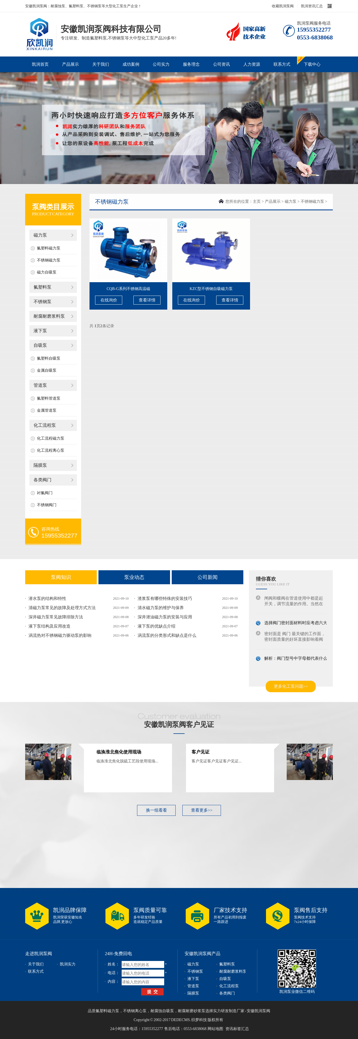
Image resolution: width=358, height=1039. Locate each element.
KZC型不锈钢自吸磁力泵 (211, 289)
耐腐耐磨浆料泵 (49, 316)
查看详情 (147, 300)
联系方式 (282, 64)
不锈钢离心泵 (135, 1011)
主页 (257, 201)
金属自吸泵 (46, 370)
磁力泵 (40, 235)
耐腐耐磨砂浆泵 (191, 1011)
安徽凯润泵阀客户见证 (179, 724)
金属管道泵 (46, 410)
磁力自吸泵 (46, 272)
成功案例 (131, 64)
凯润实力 (68, 964)
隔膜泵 (40, 465)
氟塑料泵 (42, 287)
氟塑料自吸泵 (48, 358)
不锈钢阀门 (46, 505)
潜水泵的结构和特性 (47, 598)
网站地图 (215, 1029)
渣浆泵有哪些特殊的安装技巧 (165, 598)
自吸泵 (40, 345)
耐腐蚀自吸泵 (162, 1011)
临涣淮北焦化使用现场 (118, 752)
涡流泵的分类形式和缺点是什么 (167, 635)
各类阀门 (42, 479)
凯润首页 (40, 64)
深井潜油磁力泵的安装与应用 (165, 617)
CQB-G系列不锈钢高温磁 (128, 289)
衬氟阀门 (45, 493)
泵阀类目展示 (53, 207)
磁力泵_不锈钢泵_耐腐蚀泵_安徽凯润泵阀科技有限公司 (39, 26)
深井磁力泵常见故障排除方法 (56, 617)
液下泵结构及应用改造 (49, 626)
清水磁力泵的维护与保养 (161, 608)
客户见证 (200, 752)
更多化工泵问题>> (291, 686)
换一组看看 (156, 810)
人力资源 (251, 64)
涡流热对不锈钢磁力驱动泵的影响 (60, 635)
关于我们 (100, 64)
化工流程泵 (45, 425)
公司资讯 (221, 64)
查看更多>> (202, 810)
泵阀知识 (61, 577)
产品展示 (70, 64)
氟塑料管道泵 (48, 398)
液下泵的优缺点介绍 (156, 626)
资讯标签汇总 (237, 1029)
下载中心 (312, 64)
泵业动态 (134, 577)
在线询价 (108, 300)
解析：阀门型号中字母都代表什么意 (297, 659)
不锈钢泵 (42, 301)
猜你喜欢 (266, 579)
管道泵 (40, 385)
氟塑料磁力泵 (48, 248)
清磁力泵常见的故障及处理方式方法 (62, 608)
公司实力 (161, 64)
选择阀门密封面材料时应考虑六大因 (297, 623)
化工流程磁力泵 (50, 438)
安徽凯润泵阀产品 (202, 953)
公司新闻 (207, 577)
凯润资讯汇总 (312, 6)
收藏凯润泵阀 (283, 6)
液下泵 (40, 330)
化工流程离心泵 (50, 450)
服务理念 (191, 64)
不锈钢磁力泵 (48, 260)
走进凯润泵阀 (38, 953)
